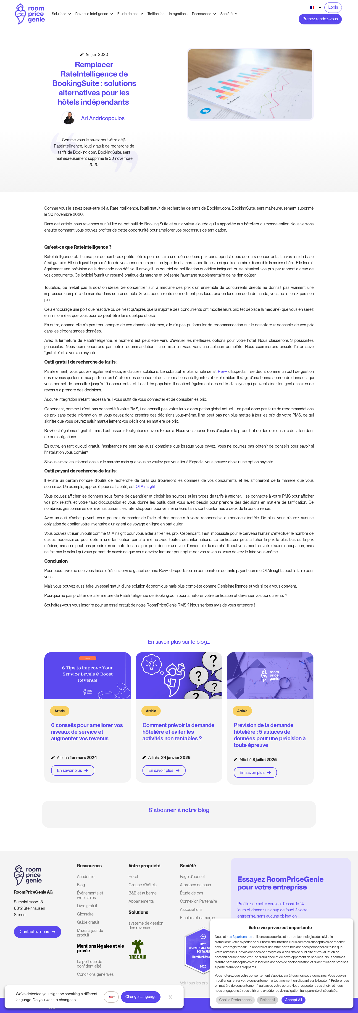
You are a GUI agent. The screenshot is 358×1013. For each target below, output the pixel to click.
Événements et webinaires (90, 895)
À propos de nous (195, 884)
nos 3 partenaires (239, 937)
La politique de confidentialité (89, 963)
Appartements (141, 901)
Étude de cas (191, 893)
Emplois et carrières (197, 917)
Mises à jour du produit (90, 932)
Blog (81, 884)
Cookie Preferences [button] (235, 1000)
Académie (86, 876)
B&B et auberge (143, 893)
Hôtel (133, 876)
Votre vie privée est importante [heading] (280, 927)
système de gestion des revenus (146, 925)
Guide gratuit (88, 922)
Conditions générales (95, 974)
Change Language (140, 996)
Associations (191, 909)
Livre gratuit (87, 905)
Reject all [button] (267, 1000)
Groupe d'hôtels (143, 884)
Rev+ (222, 371)
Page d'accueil (192, 876)
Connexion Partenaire (198, 901)
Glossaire (85, 914)
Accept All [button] (293, 1000)
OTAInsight (145, 486)
